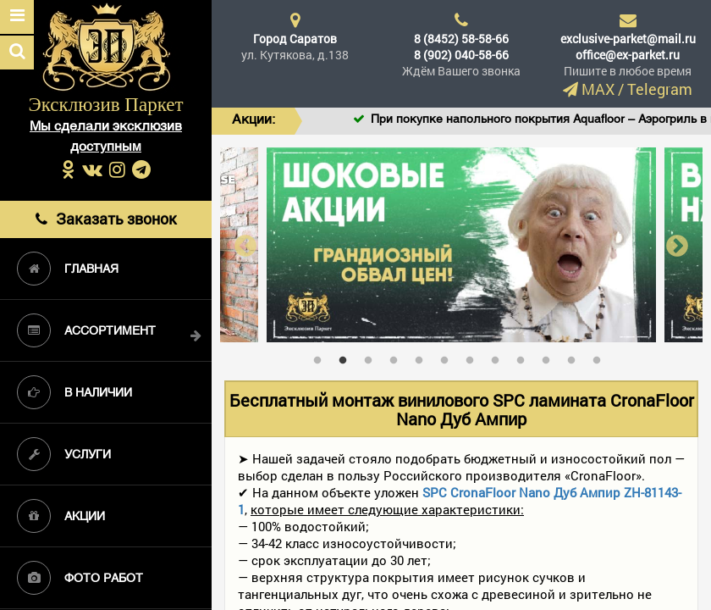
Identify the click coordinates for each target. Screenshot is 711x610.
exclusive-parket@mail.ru (628, 38)
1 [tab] (321, 356)
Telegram (659, 89)
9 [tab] (524, 356)
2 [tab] (347, 356)
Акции (61, 516)
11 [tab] (575, 356)
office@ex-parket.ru (628, 55)
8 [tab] (499, 356)
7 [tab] (474, 356)
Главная (67, 269)
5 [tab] (423, 356)
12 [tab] (600, 356)
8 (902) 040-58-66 (461, 55)
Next (677, 245)
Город (295, 38)
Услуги (64, 454)
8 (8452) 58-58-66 (461, 38)
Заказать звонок (106, 219)
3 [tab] (372, 356)
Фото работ (80, 578)
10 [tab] (550, 356)
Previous (245, 245)
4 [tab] (397, 356)
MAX (598, 89)
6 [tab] (448, 356)
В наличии (74, 392)
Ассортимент (86, 330)
